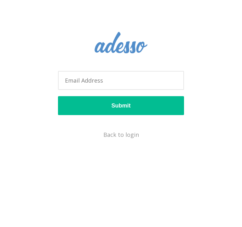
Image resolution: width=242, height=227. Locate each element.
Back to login (121, 134)
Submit (121, 105)
